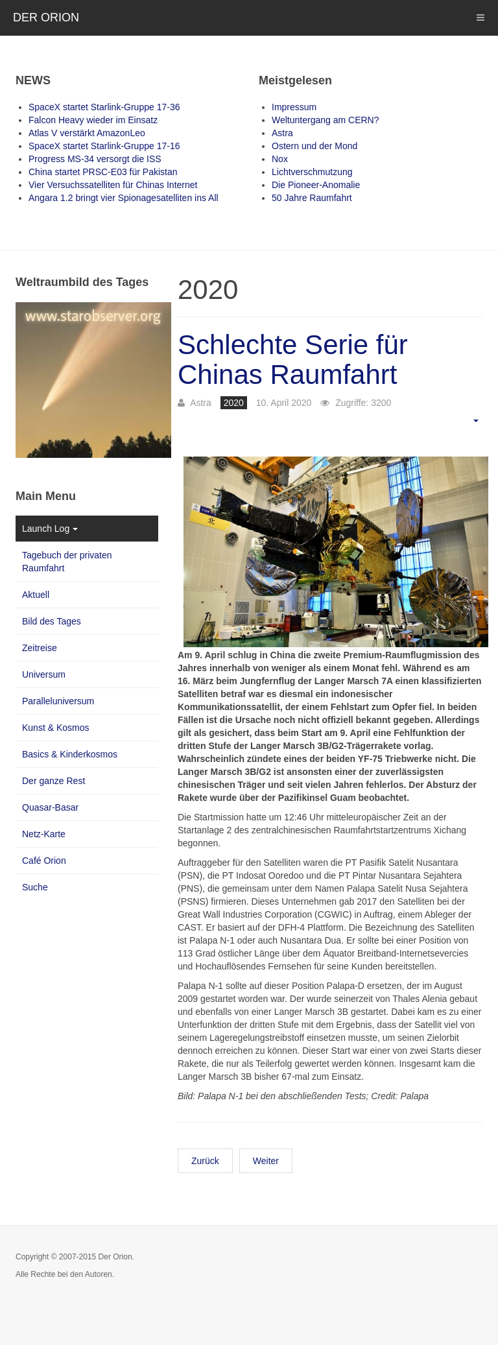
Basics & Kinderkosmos (69, 754)
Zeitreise (39, 648)
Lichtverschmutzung (312, 172)
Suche (35, 887)
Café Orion (44, 860)
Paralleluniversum (58, 701)
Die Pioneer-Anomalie (316, 185)
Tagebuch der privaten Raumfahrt (67, 561)
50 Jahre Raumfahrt (312, 198)
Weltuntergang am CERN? (325, 120)
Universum (43, 674)
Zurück (205, 1161)
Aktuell (35, 594)
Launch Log (50, 528)
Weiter (266, 1161)
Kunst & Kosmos (55, 727)
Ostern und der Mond (314, 146)
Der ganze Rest (53, 781)
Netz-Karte (43, 834)
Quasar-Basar (50, 807)
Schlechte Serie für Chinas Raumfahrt (293, 359)
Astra (282, 133)
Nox (280, 159)
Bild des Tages (51, 621)
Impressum (294, 107)
